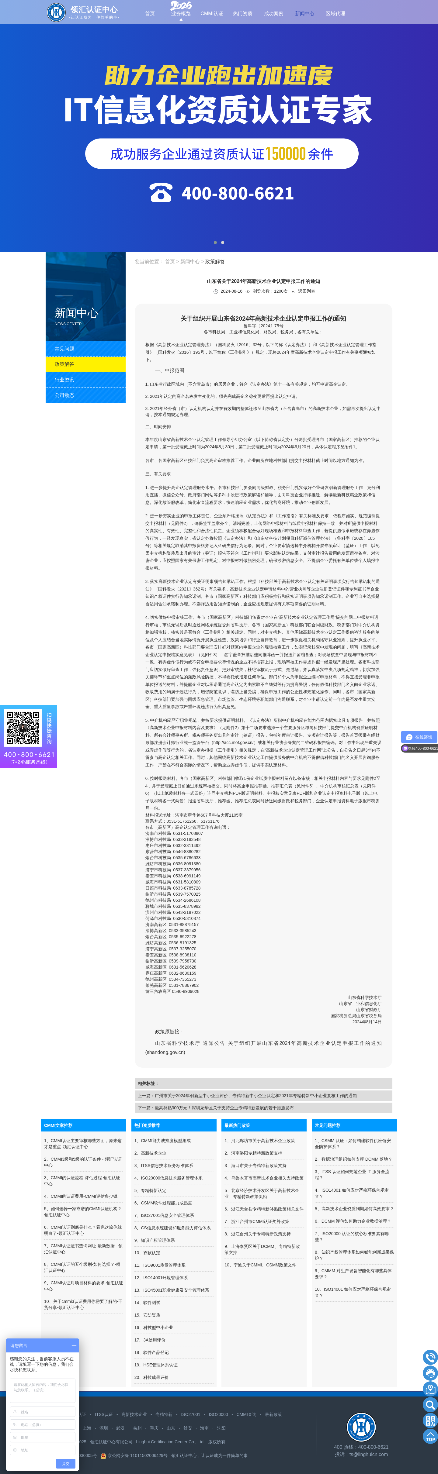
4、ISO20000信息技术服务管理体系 (168, 1178)
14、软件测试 (147, 1302)
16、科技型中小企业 (153, 1327)
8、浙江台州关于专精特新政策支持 (257, 1233)
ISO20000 (218, 1414)
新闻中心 (190, 261)
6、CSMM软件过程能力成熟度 (163, 1202)
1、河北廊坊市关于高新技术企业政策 (259, 1140)
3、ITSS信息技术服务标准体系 (163, 1165)
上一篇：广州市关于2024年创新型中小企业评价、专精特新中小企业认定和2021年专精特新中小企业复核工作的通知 (247, 1095)
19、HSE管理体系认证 (156, 1364)
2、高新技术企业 (150, 1153)
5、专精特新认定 (150, 1190)
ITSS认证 (104, 1414)
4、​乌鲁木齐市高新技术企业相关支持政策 (264, 1178)
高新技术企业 (134, 1414)
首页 (170, 261)
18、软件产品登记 (151, 1352)
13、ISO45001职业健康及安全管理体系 (172, 1290)
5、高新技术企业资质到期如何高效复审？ (354, 1208)
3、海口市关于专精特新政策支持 (255, 1165)
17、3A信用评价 (150, 1340)
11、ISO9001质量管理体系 (160, 1265)
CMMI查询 (246, 1414)
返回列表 (303, 291)
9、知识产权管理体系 (154, 1240)
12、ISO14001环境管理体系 (161, 1277)
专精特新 (163, 1414)
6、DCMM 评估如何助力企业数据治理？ (353, 1221)
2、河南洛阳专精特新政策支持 (253, 1153)
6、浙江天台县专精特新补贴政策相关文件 (264, 1209)
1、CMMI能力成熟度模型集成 (162, 1140)
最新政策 (273, 1414)
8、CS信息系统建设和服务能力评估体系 (172, 1227)
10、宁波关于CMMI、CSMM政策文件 (260, 1264)
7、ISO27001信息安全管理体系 (164, 1215)
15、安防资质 (147, 1315)
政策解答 (215, 261)
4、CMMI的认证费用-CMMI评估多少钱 (80, 1196)
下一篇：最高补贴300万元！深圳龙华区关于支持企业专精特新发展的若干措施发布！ (218, 1107)
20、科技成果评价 (151, 1377)
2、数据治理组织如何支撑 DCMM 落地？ (353, 1159)
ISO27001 (190, 1414)
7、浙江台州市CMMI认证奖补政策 (256, 1221)
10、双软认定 (147, 1252)
